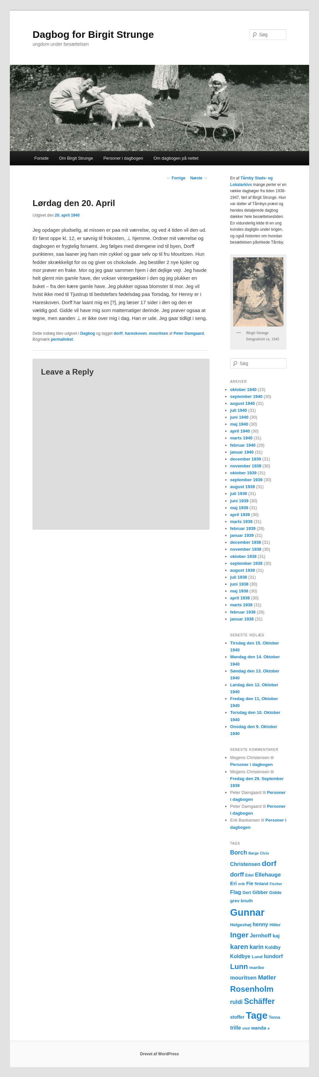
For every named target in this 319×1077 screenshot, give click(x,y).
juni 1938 (239, 584)
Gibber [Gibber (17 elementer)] (260, 892)
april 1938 (240, 597)
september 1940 (246, 396)
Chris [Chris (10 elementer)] (264, 853)
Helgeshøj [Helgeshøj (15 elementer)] (240, 924)
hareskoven (136, 333)
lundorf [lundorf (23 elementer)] (273, 956)
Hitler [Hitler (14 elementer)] (275, 924)
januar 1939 (242, 535)
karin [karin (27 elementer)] (257, 947)
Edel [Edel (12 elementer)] (249, 875)
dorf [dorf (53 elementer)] (269, 863)
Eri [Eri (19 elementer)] (233, 883)
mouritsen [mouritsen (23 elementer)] (243, 978)
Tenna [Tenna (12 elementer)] (274, 1017)
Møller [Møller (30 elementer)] (267, 977)
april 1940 (240, 431)
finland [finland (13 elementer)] (261, 883)
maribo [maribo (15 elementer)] (256, 967)
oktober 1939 (243, 472)
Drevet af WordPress (159, 1054)
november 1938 (245, 549)
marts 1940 (241, 437)
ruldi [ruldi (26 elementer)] (236, 1002)
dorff (118, 333)
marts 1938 (241, 604)
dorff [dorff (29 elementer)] (237, 874)
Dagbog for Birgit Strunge (93, 34)
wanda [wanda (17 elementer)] (258, 1028)
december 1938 (245, 542)
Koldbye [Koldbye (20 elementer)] (240, 956)
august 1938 (242, 570)
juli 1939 (238, 493)
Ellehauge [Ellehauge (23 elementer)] (268, 875)
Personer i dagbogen (123, 158)
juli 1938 (238, 577)
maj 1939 (239, 507)
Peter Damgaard (188, 333)
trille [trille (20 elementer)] (235, 1028)
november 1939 (245, 465)
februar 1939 (242, 528)
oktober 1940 (243, 389)
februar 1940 (242, 445)
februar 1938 (242, 612)
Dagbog (87, 333)
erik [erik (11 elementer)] (241, 884)
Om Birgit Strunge (76, 158)
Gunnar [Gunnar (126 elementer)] (247, 912)
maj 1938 (239, 591)
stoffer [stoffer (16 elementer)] (237, 1017)
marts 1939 (241, 521)
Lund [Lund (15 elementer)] (257, 956)
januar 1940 (242, 452)
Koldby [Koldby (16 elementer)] (272, 947)
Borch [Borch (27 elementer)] (238, 852)
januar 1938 (242, 619)
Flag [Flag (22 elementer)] (235, 892)
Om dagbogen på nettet (176, 158)
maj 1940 (239, 424)
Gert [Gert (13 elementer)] (247, 892)
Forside (41, 158)
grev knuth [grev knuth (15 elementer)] (241, 900)
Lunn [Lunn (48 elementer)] (239, 966)
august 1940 (242, 403)
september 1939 (246, 479)
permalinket (62, 339)
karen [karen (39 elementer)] (239, 946)
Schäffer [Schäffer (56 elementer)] (259, 1001)
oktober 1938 (243, 556)
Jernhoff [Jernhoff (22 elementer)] (260, 935)
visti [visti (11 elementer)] (246, 1028)
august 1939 (242, 486)
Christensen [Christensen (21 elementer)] (245, 864)
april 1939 (240, 514)
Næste (198, 178)
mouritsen (158, 333)
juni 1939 (239, 500)
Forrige (176, 178)
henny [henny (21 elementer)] (260, 924)
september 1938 (246, 563)
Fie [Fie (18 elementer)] (249, 883)
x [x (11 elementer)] (268, 1028)
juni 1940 (239, 417)
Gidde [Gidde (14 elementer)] (275, 892)
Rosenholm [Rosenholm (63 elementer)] (252, 989)
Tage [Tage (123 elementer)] (257, 1015)
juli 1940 (238, 410)
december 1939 (245, 459)
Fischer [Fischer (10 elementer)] (276, 884)
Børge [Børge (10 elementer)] (254, 853)
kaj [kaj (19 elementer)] (276, 935)
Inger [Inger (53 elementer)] (239, 935)
